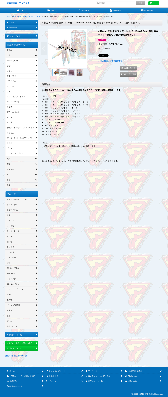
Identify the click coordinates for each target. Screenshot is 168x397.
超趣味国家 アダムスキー (19, 3)
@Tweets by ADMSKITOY (16, 356)
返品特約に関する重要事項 (110, 61)
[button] (44, 48)
